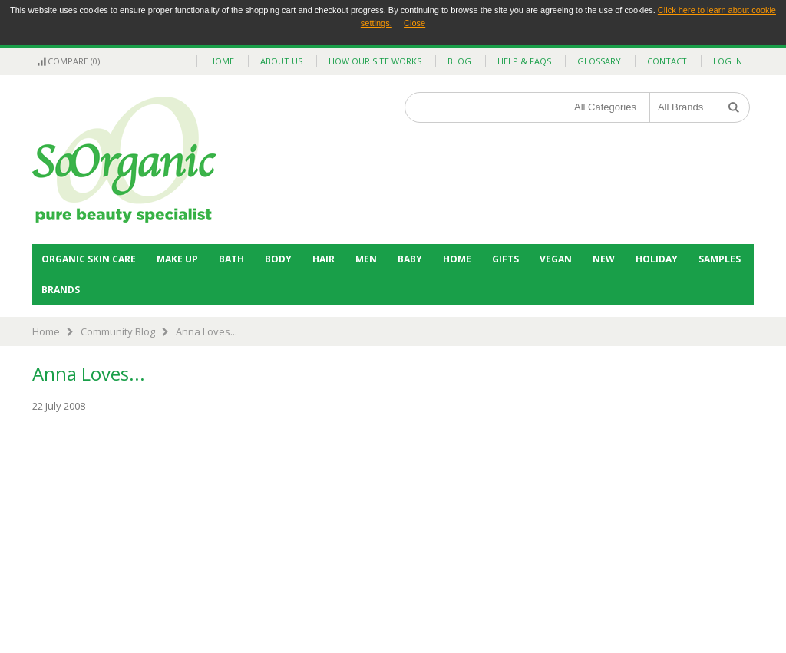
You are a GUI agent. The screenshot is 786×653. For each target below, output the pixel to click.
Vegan (556, 258)
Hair (323, 258)
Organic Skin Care (88, 258)
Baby (410, 258)
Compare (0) (68, 61)
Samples (719, 258)
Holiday (657, 258)
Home (457, 258)
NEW (604, 258)
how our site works (375, 61)
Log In (727, 61)
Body (278, 258)
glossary (599, 61)
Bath (231, 258)
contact (667, 61)
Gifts (505, 258)
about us (281, 61)
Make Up (177, 258)
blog (459, 61)
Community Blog (118, 331)
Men (366, 258)
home (221, 61)
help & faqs (524, 61)
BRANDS (60, 289)
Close (414, 23)
